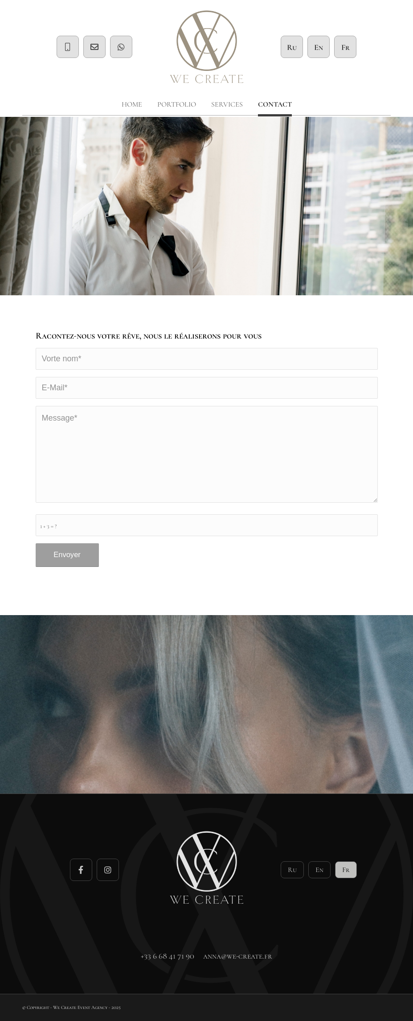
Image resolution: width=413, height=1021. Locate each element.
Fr (345, 47)
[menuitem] (132, 104)
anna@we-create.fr (237, 956)
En (318, 47)
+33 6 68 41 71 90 (167, 956)
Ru (292, 47)
